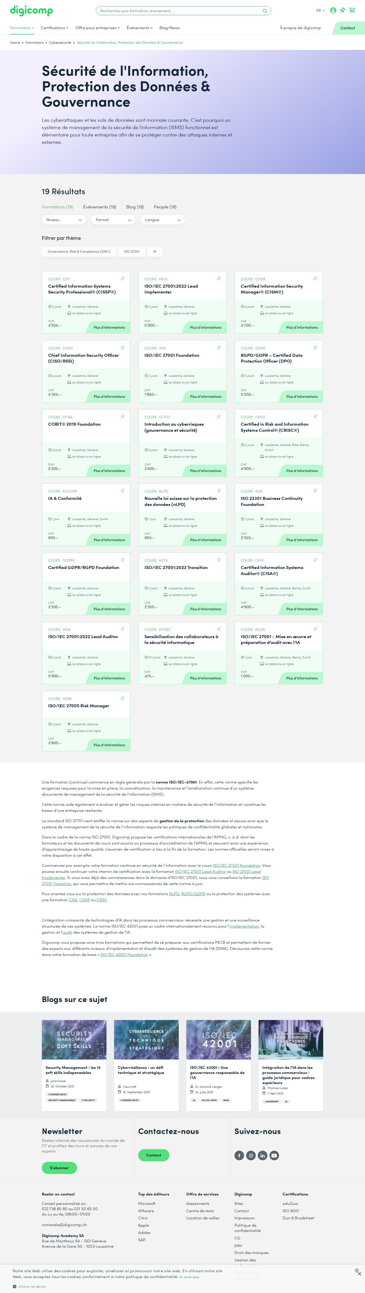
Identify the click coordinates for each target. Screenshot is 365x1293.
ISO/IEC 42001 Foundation (124, 954)
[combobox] (358, 1270)
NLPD (174, 893)
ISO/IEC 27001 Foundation (236, 865)
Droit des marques (251, 1252)
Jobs (238, 1245)
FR (320, 10)
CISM (101, 899)
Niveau (52, 219)
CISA (73, 899)
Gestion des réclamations (246, 1262)
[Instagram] (251, 1155)
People (165, 206)
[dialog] (182, 1279)
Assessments (197, 1203)
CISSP (84, 899)
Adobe (144, 1232)
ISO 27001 (131, 251)
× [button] (359, 1274)
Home (15, 42)
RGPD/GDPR (193, 893)
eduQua (290, 1203)
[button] (122, 1286)
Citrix (143, 1217)
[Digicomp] (31, 11)
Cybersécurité (60, 42)
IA (154, 251)
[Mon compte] (333, 12)
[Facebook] (239, 1155)
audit (67, 932)
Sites (238, 1203)
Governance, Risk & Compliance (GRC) (79, 251)
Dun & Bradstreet (298, 1217)
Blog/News (169, 27)
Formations (20, 27)
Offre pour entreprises (96, 27)
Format (102, 219)
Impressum (244, 1217)
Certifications (53, 27)
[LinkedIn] (262, 1155)
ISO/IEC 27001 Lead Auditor (200, 871)
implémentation (244, 926)
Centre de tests (200, 1210)
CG (237, 1237)
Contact (153, 1155)
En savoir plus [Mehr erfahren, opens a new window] (189, 1277)
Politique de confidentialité (247, 1227)
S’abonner (59, 1167)
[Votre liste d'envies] (342, 10)
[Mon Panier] (352, 10)
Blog (135, 206)
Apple (143, 1225)
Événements (138, 27)
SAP (141, 1239)
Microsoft (146, 1203)
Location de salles (202, 1217)
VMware (146, 1210)
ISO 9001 (291, 1210)
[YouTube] (274, 1155)
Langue (152, 219)
